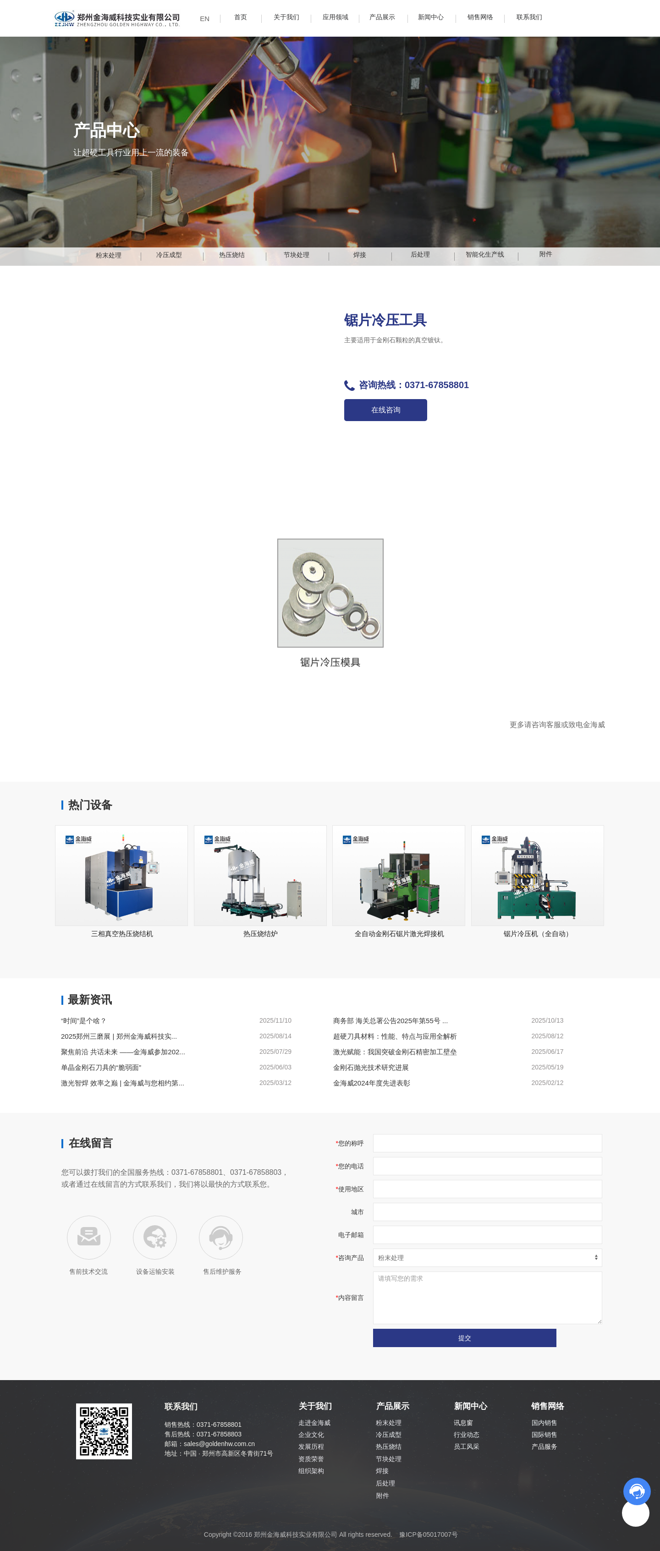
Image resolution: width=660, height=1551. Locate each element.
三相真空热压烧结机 (122, 933)
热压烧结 (389, 1446)
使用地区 (351, 1189)
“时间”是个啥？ (84, 1021)
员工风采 (466, 1446)
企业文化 (311, 1434)
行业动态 (466, 1434)
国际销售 (544, 1434)
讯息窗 (463, 1422)
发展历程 (311, 1446)
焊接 (382, 1470)
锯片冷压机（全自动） (538, 933)
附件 (382, 1495)
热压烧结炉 (260, 933)
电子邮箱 (351, 1235)
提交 (464, 1338)
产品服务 (544, 1446)
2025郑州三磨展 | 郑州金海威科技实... (119, 1036)
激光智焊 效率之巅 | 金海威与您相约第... (122, 1083)
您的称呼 (351, 1143)
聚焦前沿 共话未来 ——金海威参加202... (123, 1052)
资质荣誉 (311, 1459)
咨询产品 (351, 1257)
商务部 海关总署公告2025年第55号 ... (390, 1021)
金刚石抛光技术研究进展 (371, 1067)
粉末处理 (389, 1422)
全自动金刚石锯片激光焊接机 (399, 933)
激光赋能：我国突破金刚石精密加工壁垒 (395, 1052)
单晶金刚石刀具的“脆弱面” (101, 1067)
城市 (357, 1212)
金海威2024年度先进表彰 (371, 1083)
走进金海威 (314, 1422)
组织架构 (311, 1470)
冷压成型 (389, 1434)
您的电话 (351, 1166)
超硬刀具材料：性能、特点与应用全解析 (395, 1036)
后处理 (385, 1483)
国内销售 (544, 1422)
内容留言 (351, 1297)
